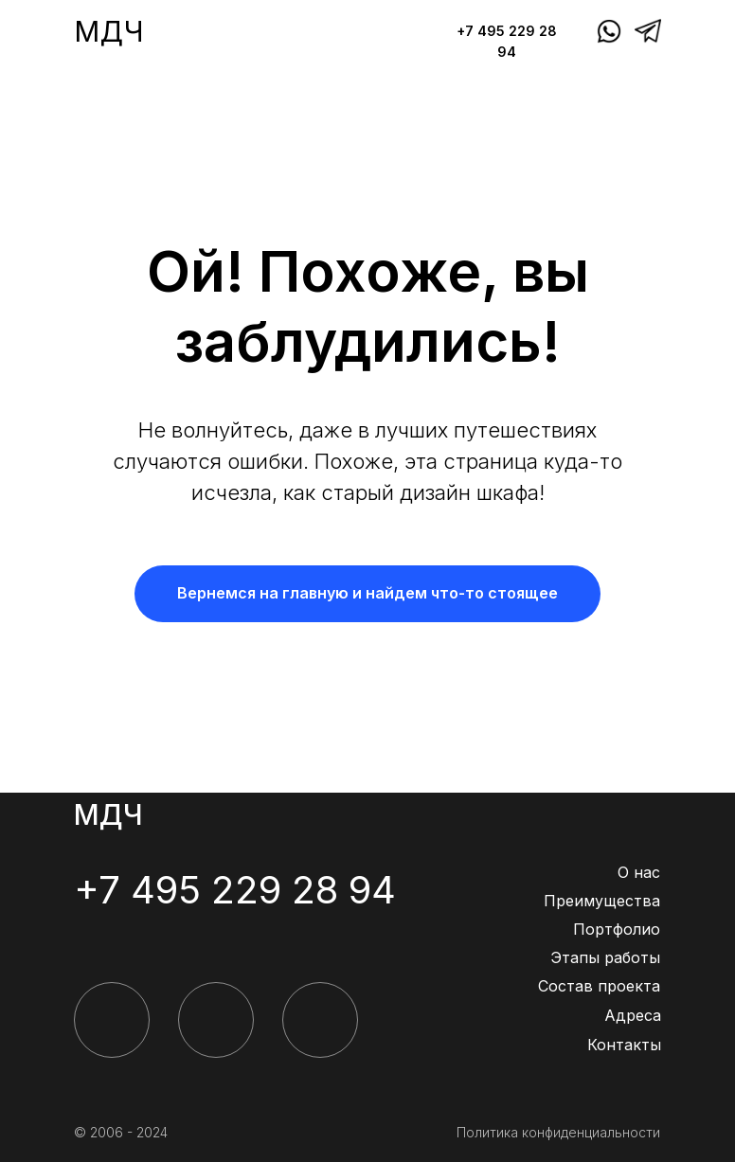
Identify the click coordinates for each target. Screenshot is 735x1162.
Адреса (632, 1015)
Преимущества (602, 900)
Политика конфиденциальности (558, 1132)
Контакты (624, 1044)
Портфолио (616, 929)
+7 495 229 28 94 (235, 890)
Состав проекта (599, 985)
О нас (639, 872)
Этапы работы (605, 957)
